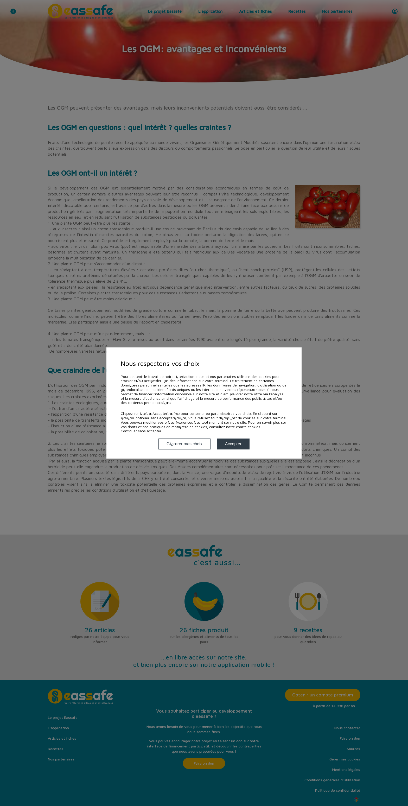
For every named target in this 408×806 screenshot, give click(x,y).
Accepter (233, 444)
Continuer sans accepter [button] (141, 431)
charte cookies (248, 426)
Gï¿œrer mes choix (184, 444)
